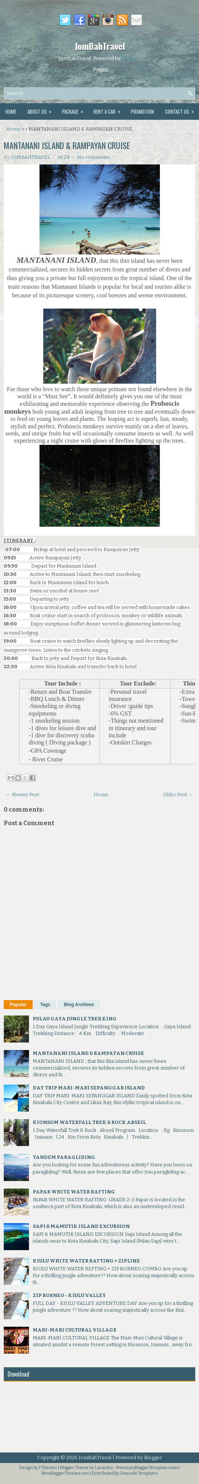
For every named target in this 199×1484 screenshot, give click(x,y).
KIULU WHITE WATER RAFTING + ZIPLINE (86, 1261)
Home (11, 111)
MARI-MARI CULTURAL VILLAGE (75, 1330)
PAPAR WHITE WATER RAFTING (74, 1192)
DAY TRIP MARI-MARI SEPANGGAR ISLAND (89, 1088)
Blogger (131, 58)
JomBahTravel (99, 46)
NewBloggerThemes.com (65, 1473)
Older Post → (178, 794)
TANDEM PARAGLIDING (64, 1157)
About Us (41, 109)
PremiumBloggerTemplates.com (147, 1467)
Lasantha (104, 1467)
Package (75, 109)
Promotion (142, 111)
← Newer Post (22, 794)
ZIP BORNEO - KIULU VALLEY (69, 1295)
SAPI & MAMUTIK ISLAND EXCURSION (81, 1226)
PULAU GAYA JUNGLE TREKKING (75, 1018)
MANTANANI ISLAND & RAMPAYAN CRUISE (67, 145)
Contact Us (182, 109)
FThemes (48, 1467)
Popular (18, 1004)
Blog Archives (79, 1004)
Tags (45, 1004)
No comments (93, 157)
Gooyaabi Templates (139, 1473)
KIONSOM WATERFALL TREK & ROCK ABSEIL (89, 1122)
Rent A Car (109, 109)
